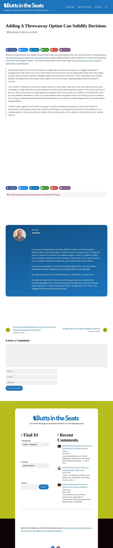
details (86, 269)
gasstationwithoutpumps (71, 446)
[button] (106, 7)
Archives (24, 462)
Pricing (57, 194)
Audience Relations (18, 194)
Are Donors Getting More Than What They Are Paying (77, 448)
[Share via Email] (44, 50)
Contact (98, 7)
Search (24, 483)
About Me (70, 7)
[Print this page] (54, 50)
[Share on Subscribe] (65, 50)
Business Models (34, 194)
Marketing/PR (47, 194)
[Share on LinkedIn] (34, 50)
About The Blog (84, 7)
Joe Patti (65, 467)
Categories (26, 441)
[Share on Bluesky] (23, 50)
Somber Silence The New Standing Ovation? (81, 328)
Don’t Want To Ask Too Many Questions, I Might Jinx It (75, 487)
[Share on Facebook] (11, 50)
